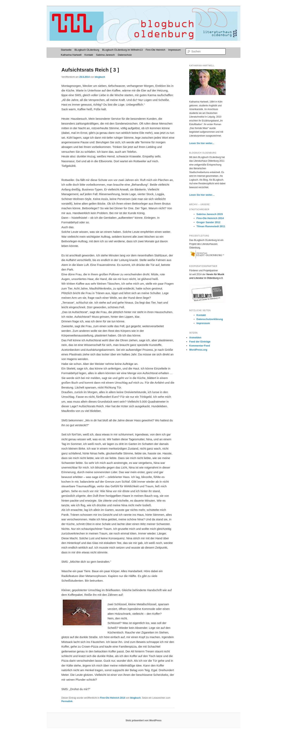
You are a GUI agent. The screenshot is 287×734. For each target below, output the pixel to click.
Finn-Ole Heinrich (155, 49)
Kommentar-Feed (199, 345)
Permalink (66, 701)
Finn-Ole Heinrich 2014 (112, 697)
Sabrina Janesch (105, 54)
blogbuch (100, 77)
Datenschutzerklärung (210, 319)
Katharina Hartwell (71, 54)
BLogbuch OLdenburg (87, 49)
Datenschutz (125, 54)
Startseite (66, 49)
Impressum (174, 49)
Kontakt (88, 54)
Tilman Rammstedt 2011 (211, 226)
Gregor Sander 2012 (209, 222)
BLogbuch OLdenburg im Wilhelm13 (122, 49)
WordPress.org (198, 349)
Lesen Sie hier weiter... (201, 143)
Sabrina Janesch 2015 (210, 214)
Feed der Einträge (200, 341)
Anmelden (195, 337)
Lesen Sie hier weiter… (202, 195)
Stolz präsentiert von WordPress (143, 720)
